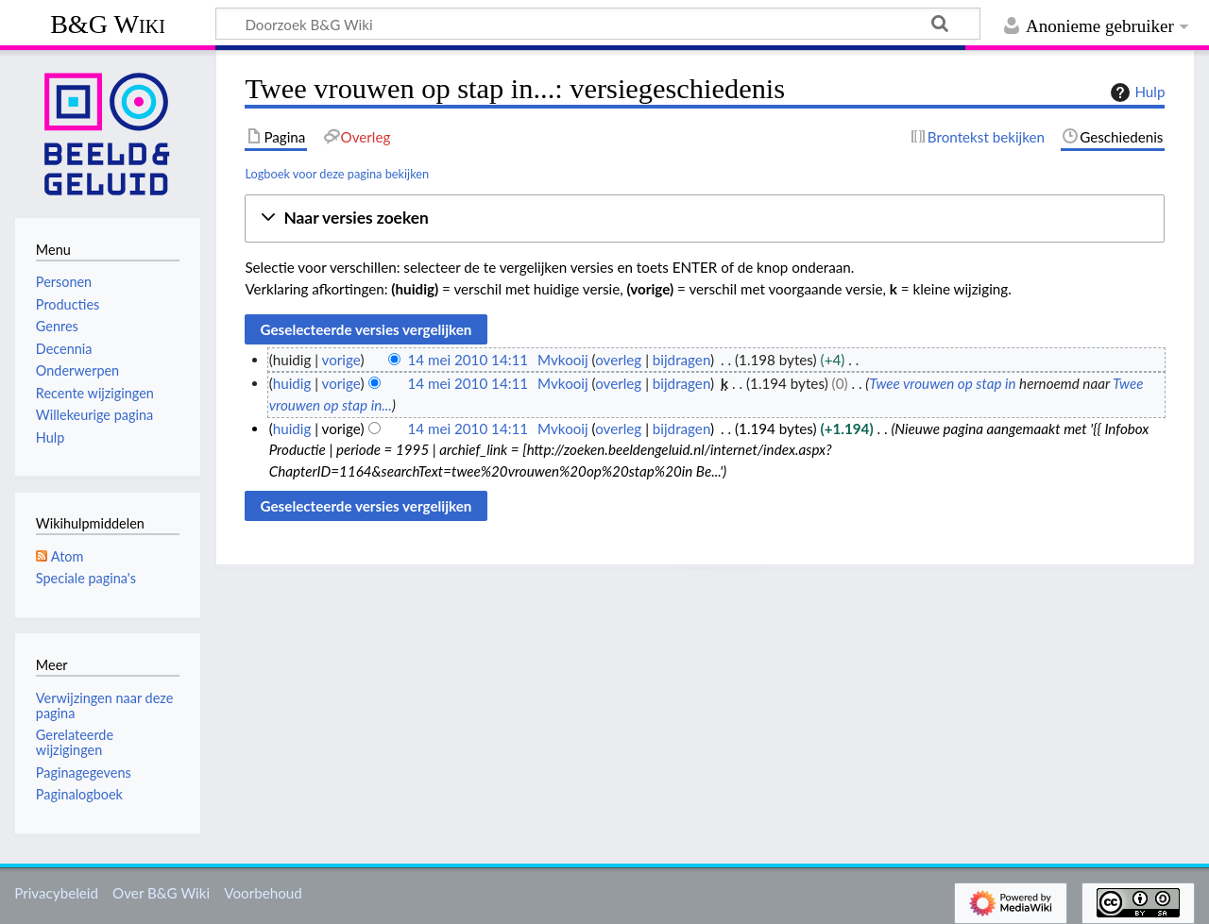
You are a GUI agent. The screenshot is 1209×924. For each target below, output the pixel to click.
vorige (341, 359)
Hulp (1135, 92)
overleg (618, 359)
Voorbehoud (262, 892)
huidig (292, 383)
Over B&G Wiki (161, 892)
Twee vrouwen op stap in (942, 383)
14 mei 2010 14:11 (467, 359)
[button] (705, 218)
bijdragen (681, 359)
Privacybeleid (56, 892)
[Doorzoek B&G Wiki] (597, 23)
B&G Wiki (107, 24)
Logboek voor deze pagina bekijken (337, 173)
